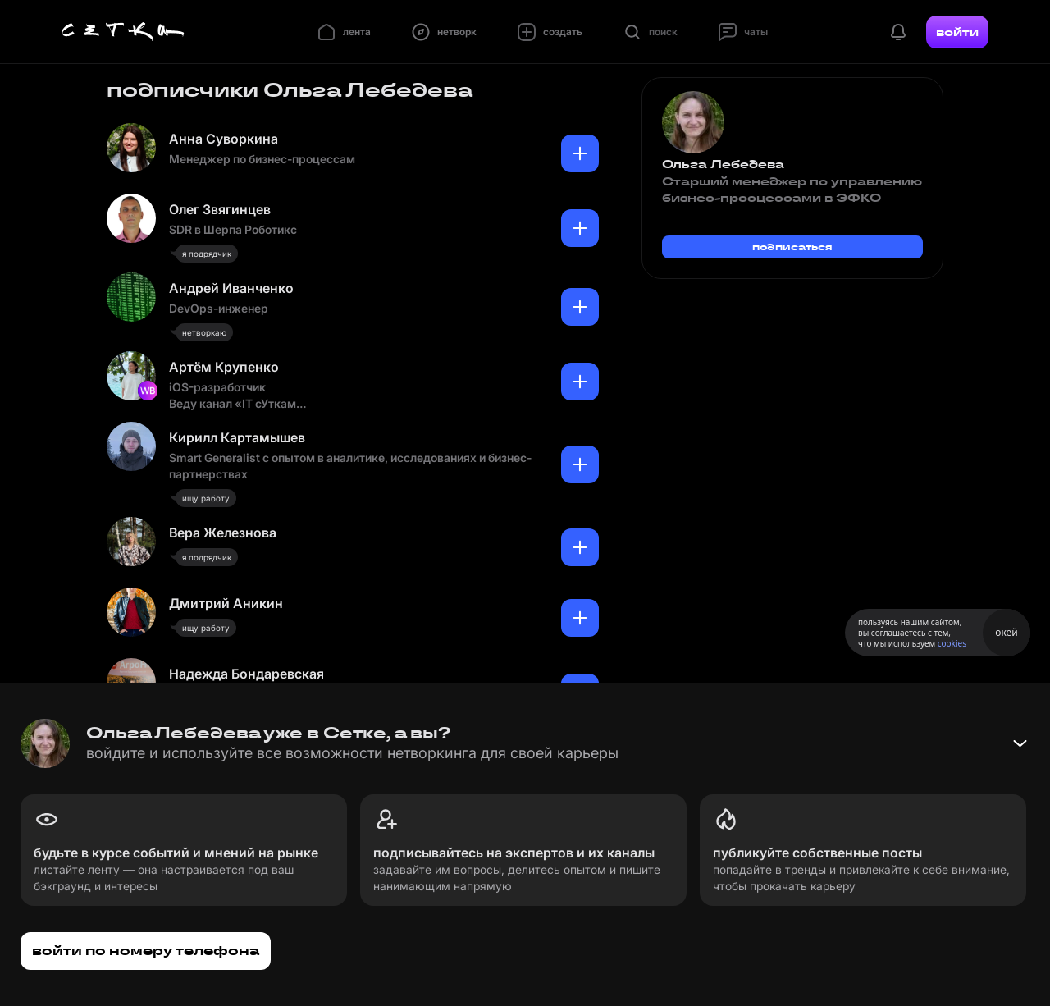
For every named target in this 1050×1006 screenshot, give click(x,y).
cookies (952, 643)
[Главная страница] (123, 32)
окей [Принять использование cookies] (1006, 632)
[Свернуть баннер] (1019, 743)
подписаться (792, 247)
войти (957, 32)
